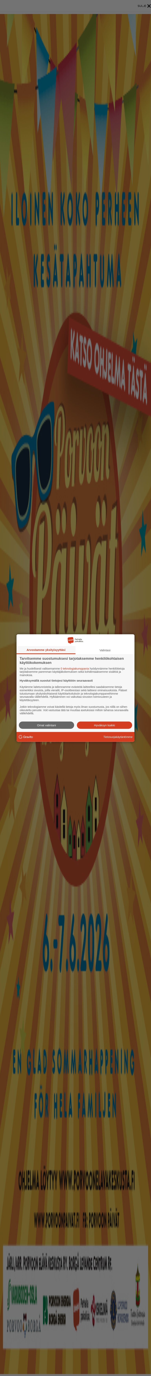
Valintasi (104, 650)
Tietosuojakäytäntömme (118, 736)
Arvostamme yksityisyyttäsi (46, 649)
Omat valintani (46, 725)
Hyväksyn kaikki (104, 725)
